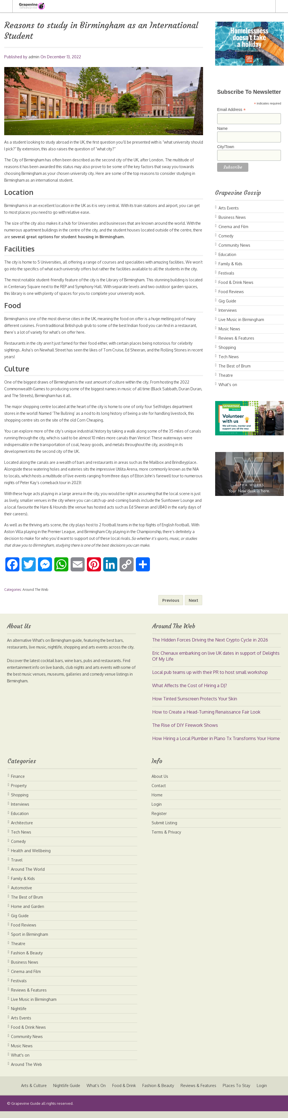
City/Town (225, 146)
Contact (159, 792)
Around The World (28, 876)
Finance (18, 783)
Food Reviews (231, 291)
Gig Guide (227, 301)
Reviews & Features (236, 338)
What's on (228, 384)
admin (33, 56)
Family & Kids (230, 263)
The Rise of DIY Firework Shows (185, 732)
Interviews (228, 310)
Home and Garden (27, 913)
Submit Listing (164, 829)
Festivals (226, 273)
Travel (16, 866)
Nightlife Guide (66, 1092)
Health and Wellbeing (31, 857)
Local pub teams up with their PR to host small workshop (210, 679)
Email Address (231, 109)
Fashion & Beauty (27, 959)
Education (227, 254)
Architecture (22, 829)
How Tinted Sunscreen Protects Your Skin (194, 705)
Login (157, 811)
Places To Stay (237, 1092)
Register (159, 820)
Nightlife (18, 1015)
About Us (160, 783)
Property (19, 792)
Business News (232, 217)
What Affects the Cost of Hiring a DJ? (189, 692)
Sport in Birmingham (29, 941)
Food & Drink (124, 1092)
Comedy (226, 235)
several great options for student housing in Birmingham (98, 236)
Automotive (21, 894)
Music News (229, 328)
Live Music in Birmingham (241, 319)
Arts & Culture (33, 1092)
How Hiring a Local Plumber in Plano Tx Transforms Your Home (216, 745)
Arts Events (229, 208)
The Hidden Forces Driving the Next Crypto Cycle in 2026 (210, 646)
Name (222, 128)
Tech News (229, 356)
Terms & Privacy (166, 838)
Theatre (226, 375)
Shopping (227, 347)
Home (157, 801)
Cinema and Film (233, 226)
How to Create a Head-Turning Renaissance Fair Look (206, 718)
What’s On (95, 1092)
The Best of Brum (235, 366)
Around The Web (35, 596)
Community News (234, 245)
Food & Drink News (236, 282)
